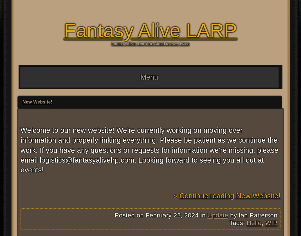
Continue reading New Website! (229, 196)
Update (217, 215)
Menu (149, 77)
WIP (271, 222)
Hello (254, 222)
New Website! (37, 102)
